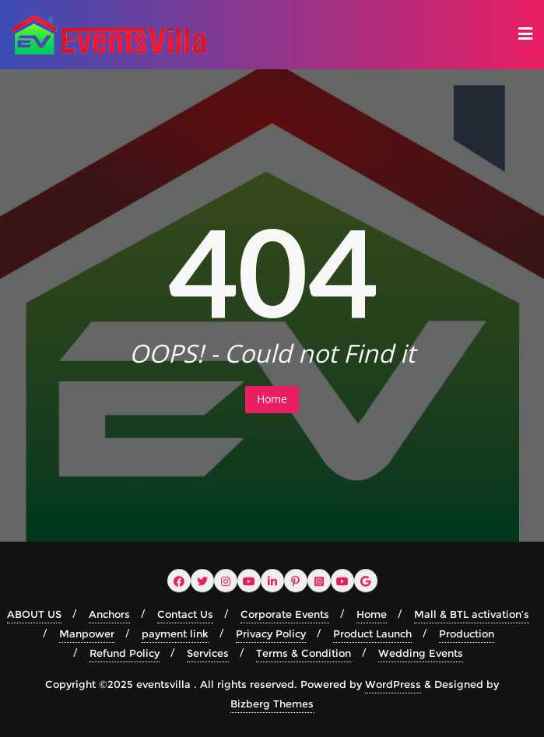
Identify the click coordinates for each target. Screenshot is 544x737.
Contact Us (185, 614)
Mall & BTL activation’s (471, 614)
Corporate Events (284, 614)
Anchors (109, 614)
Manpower (86, 633)
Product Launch (372, 633)
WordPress (393, 684)
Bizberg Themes (272, 703)
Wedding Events (420, 653)
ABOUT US (34, 614)
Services (208, 653)
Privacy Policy (271, 633)
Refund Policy (124, 653)
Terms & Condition (303, 653)
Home (272, 398)
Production (466, 633)
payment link (175, 633)
